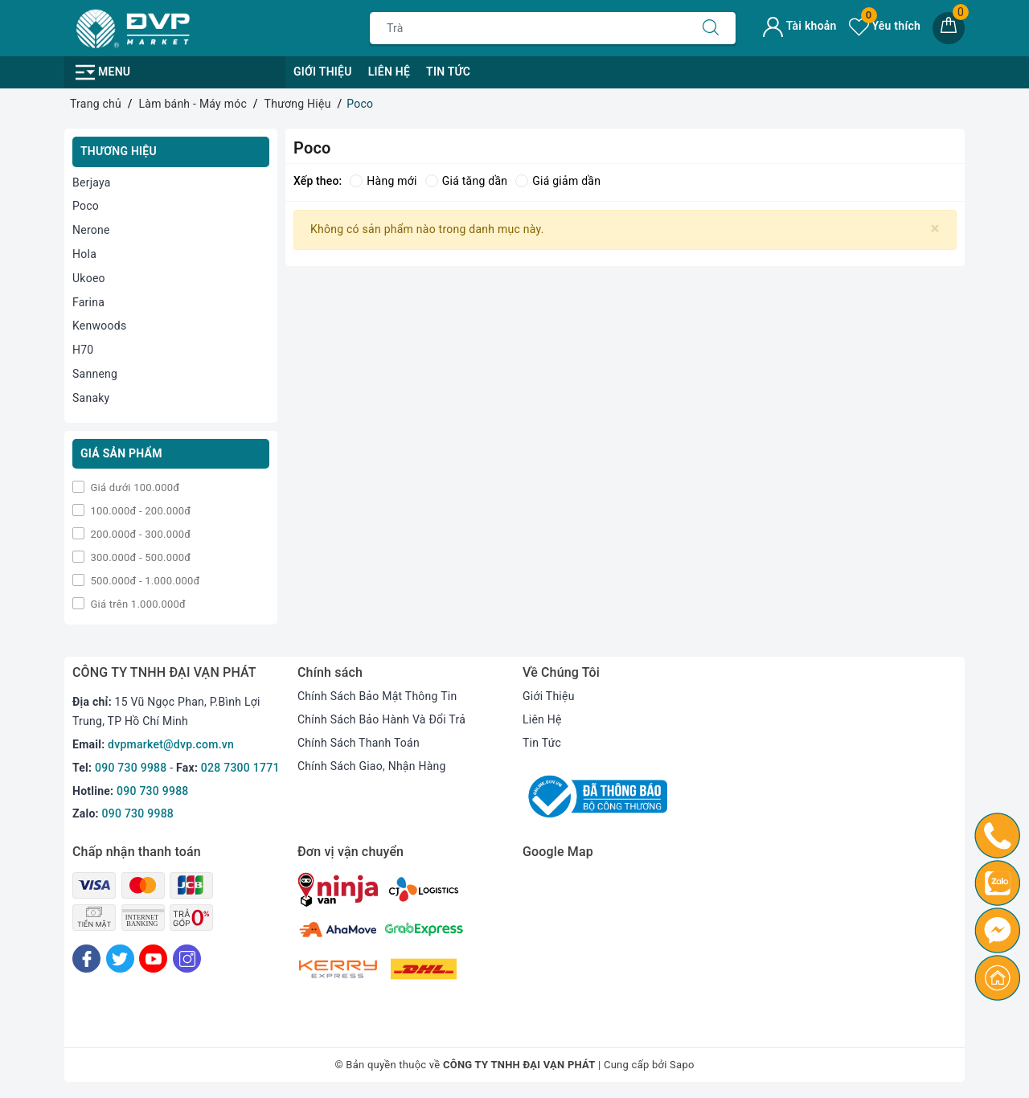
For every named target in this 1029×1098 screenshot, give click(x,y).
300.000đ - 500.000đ (139, 557)
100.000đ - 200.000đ (139, 511)
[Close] (935, 229)
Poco (85, 205)
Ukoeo (88, 278)
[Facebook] (86, 958)
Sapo (682, 1065)
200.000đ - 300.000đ (139, 534)
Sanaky (91, 397)
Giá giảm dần (558, 180)
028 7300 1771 (240, 767)
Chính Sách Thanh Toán (358, 742)
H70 (82, 349)
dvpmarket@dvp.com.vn (171, 744)
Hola (84, 254)
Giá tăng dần (466, 180)
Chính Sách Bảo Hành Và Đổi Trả (381, 719)
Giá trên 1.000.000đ (137, 604)
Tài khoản (799, 25)
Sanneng (94, 373)
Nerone (91, 229)
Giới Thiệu (322, 71)
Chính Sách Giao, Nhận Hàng (371, 766)
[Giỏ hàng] (949, 28)
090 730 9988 (131, 767)
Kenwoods (99, 325)
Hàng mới (383, 180)
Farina (88, 302)
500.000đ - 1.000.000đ (144, 581)
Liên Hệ (389, 71)
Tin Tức (448, 71)
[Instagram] (187, 958)
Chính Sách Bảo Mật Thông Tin (377, 696)
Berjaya (91, 182)
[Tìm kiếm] (711, 28)
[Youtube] (153, 958)
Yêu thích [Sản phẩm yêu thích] (884, 25)
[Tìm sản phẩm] (528, 28)
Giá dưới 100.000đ (133, 487)
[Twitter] (120, 958)
